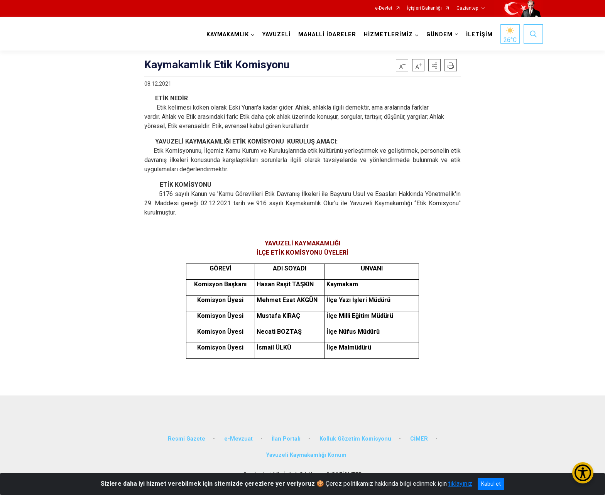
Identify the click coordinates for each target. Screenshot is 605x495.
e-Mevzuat (238, 439)
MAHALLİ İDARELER (327, 34)
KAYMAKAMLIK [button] (227, 34)
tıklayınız (460, 483)
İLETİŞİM (479, 34)
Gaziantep (467, 8)
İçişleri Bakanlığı (424, 8)
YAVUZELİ (276, 34)
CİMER (419, 439)
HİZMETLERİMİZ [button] (388, 34)
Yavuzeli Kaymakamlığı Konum (306, 455)
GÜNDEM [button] (439, 34)
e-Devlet (383, 8)
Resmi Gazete (186, 439)
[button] (434, 65)
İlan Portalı (286, 439)
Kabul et (491, 484)
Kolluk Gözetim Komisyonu (355, 439)
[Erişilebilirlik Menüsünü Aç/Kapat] (582, 472)
